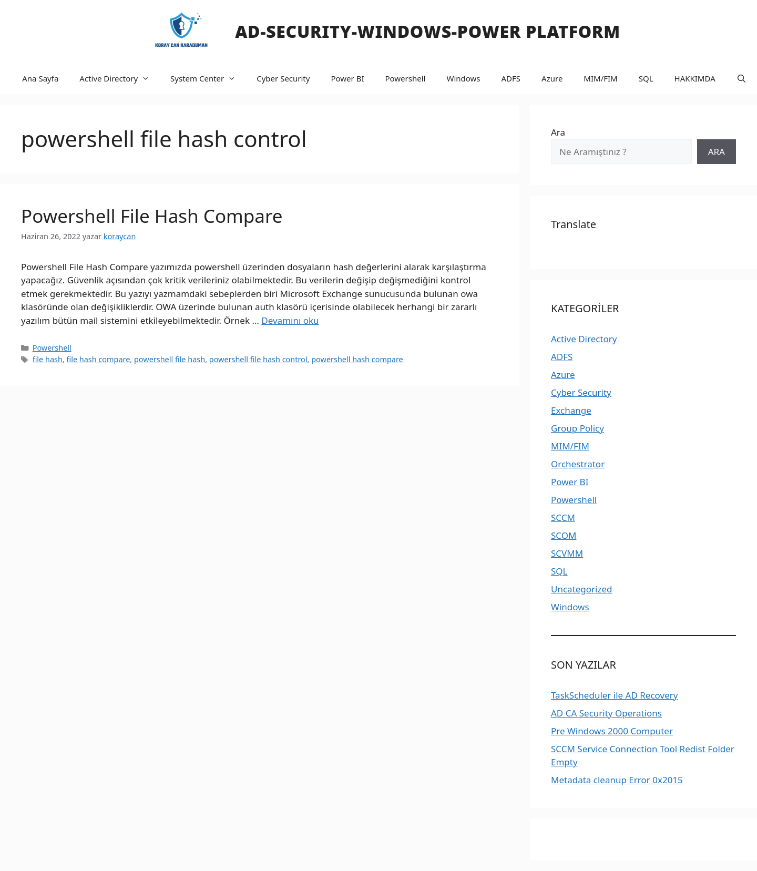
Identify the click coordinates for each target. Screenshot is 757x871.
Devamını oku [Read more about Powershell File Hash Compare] (290, 320)
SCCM (563, 517)
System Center (208, 78)
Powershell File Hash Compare (151, 215)
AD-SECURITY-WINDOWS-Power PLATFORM (427, 31)
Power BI (347, 78)
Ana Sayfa (40, 78)
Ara (558, 132)
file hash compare (98, 359)
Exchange (571, 410)
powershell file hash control (258, 359)
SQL (646, 78)
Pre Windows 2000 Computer (612, 731)
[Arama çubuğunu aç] (741, 78)
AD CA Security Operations (606, 713)
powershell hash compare (357, 359)
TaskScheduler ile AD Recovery (614, 695)
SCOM (563, 535)
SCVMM (567, 553)
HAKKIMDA (694, 78)
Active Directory (119, 78)
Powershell (405, 78)
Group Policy (577, 428)
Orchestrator (578, 464)
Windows (463, 78)
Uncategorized (581, 589)
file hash (48, 359)
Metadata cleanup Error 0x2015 (617, 780)
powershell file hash (169, 359)
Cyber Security (283, 78)
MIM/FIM (600, 78)
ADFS (511, 78)
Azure (551, 78)
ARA (716, 152)
